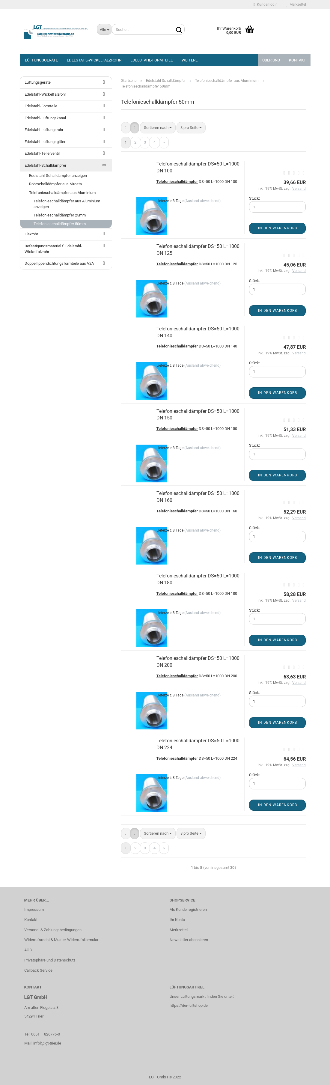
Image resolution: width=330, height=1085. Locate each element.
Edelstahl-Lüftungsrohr (44, 129)
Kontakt (297, 60)
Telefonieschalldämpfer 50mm (60, 224)
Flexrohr (31, 234)
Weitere (190, 60)
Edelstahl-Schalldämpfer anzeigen (58, 175)
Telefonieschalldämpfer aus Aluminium (62, 192)
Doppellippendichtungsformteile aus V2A (59, 263)
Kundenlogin (265, 4)
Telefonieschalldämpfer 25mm (60, 215)
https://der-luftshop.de (189, 1005)
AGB (28, 950)
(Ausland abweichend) (202, 201)
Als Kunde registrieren (188, 909)
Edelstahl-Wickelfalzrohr (94, 60)
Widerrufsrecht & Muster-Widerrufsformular (61, 939)
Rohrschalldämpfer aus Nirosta (55, 184)
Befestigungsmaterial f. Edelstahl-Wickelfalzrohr (53, 249)
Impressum (34, 909)
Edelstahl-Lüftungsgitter (45, 141)
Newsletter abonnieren (189, 939)
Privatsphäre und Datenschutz (49, 960)
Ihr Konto (177, 919)
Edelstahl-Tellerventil (42, 153)
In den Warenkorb (277, 228)
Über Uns (271, 60)
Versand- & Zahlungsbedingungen (53, 930)
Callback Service (38, 970)
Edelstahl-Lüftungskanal (45, 118)
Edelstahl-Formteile (151, 60)
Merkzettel (296, 4)
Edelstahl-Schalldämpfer (45, 165)
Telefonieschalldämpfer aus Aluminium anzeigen (67, 204)
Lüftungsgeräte (41, 60)
